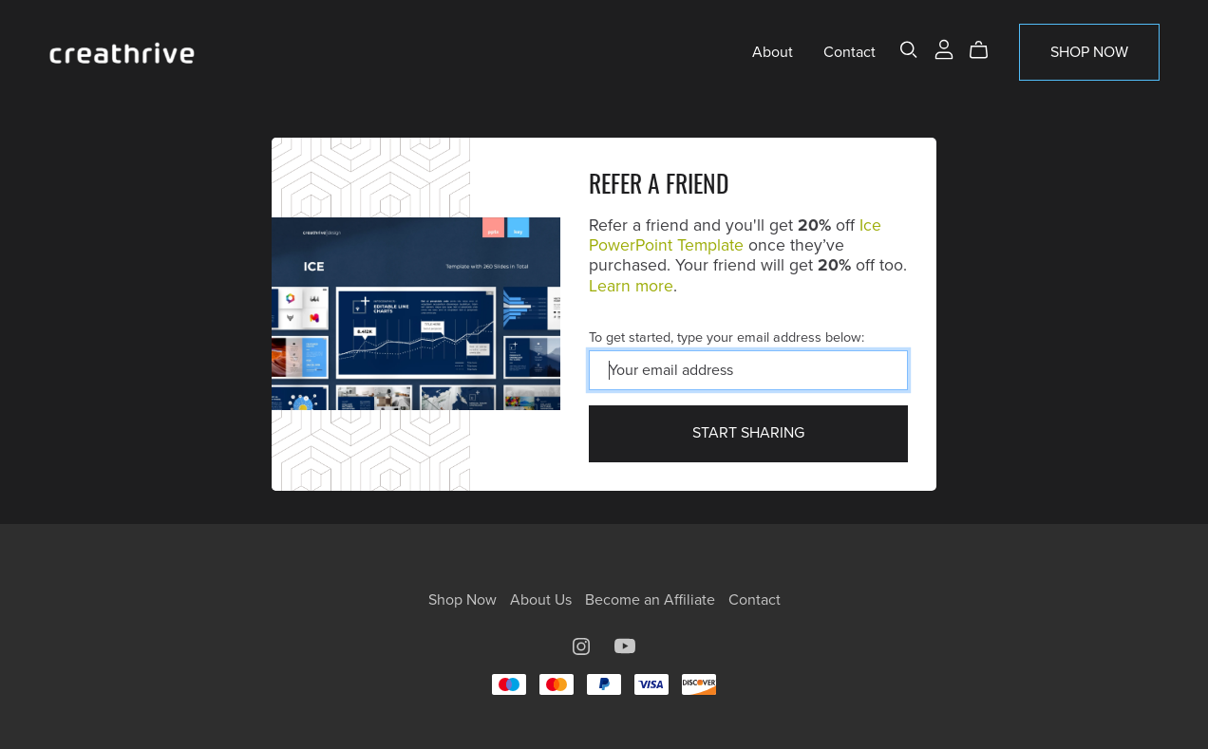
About (772, 52)
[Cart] (986, 50)
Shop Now (1089, 52)
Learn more (631, 286)
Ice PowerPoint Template (735, 235)
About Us (543, 599)
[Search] (908, 50)
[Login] (944, 48)
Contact (849, 52)
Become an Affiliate (652, 599)
